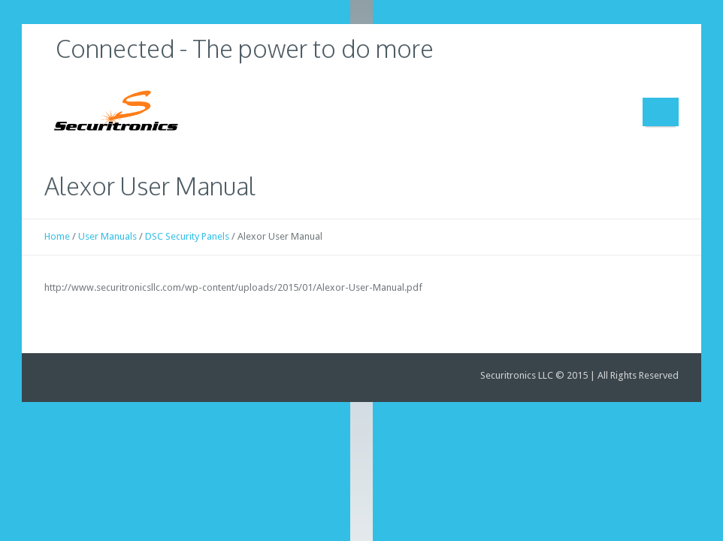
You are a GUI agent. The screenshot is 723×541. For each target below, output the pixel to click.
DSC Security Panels (187, 236)
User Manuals (107, 236)
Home (57, 236)
